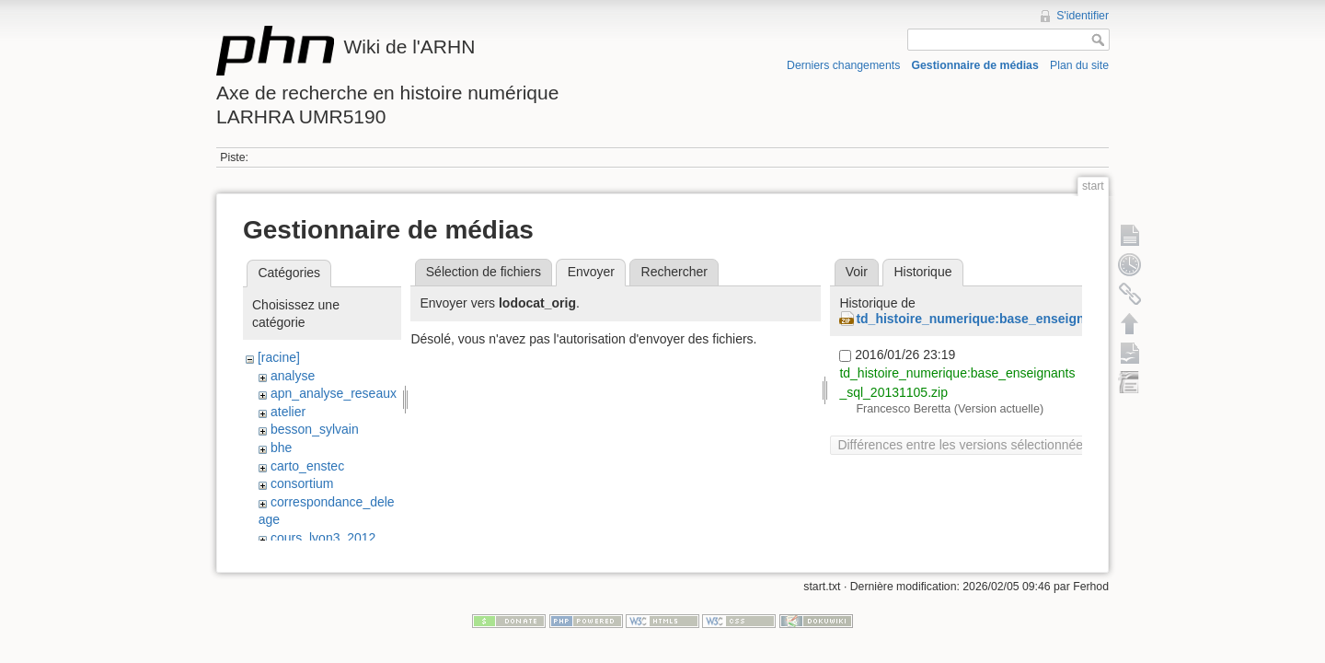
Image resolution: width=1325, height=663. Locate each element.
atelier (288, 411)
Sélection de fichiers (483, 271)
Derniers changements (843, 65)
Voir (857, 271)
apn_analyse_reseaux (334, 393)
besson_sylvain (315, 429)
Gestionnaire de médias (975, 65)
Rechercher (674, 271)
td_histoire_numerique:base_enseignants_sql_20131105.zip (1039, 318)
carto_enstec (307, 466)
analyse (293, 375)
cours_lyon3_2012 (323, 537)
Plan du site (1079, 65)
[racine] (279, 357)
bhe (281, 447)
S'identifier (1082, 15)
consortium (302, 483)
